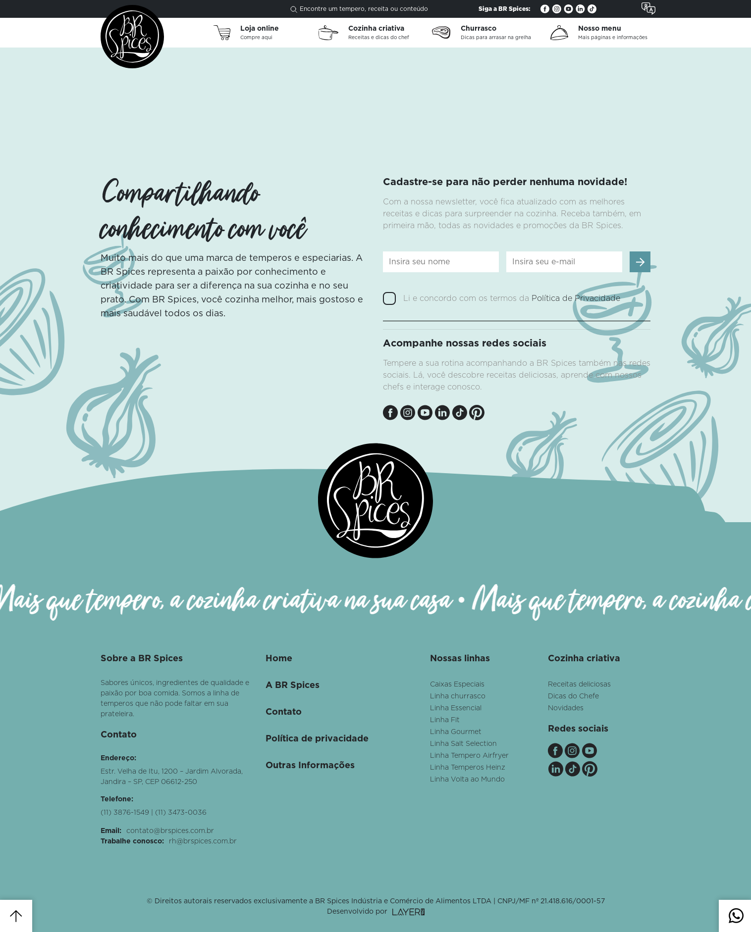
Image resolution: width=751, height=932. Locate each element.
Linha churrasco (457, 696)
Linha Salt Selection (463, 743)
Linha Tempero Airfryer (469, 755)
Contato (284, 712)
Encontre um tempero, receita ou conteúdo (359, 9)
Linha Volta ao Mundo (467, 779)
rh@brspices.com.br (203, 841)
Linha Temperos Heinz (467, 767)
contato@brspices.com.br (170, 831)
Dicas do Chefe (573, 696)
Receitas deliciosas (579, 684)
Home (279, 658)
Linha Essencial (456, 708)
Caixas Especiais (457, 684)
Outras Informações (310, 765)
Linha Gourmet (456, 732)
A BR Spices (293, 685)
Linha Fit (445, 720)
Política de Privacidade (576, 298)
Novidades (566, 708)
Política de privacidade (317, 739)
